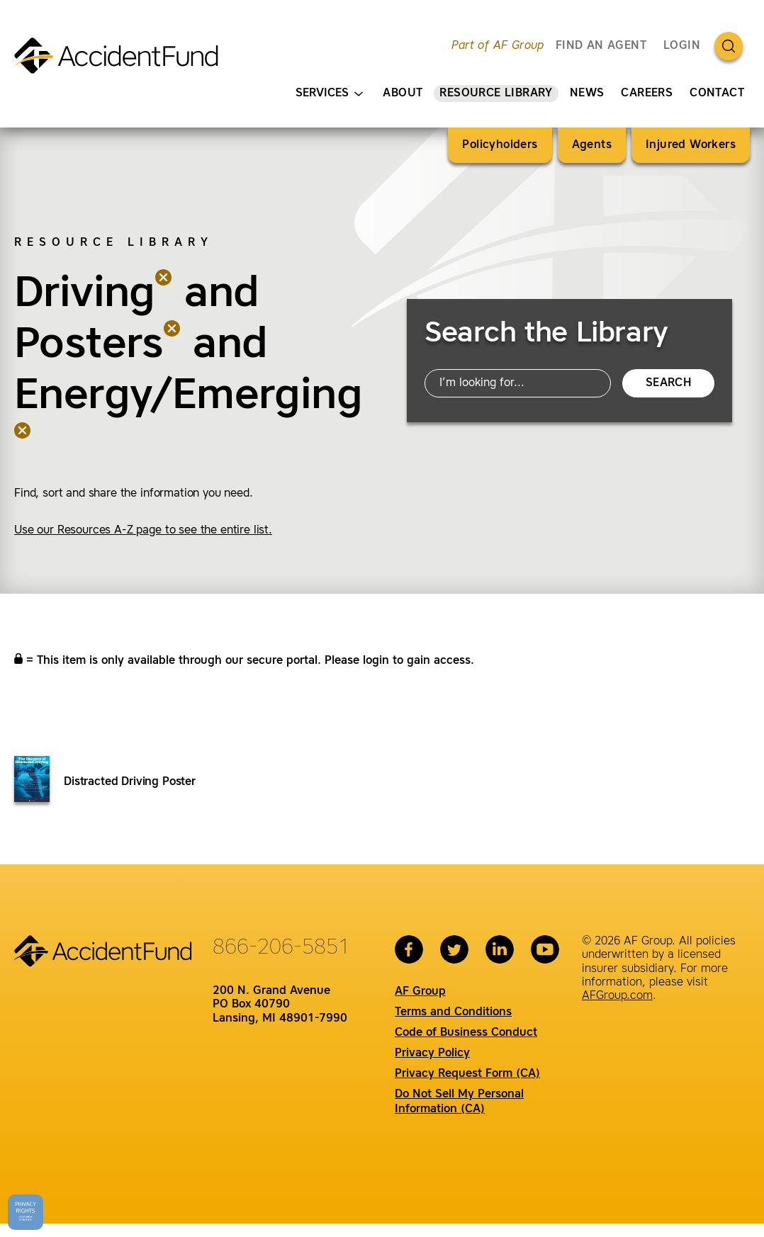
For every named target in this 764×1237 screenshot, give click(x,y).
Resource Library (495, 93)
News (587, 93)
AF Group (420, 992)
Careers (647, 93)
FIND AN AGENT (601, 46)
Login (681, 46)
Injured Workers (691, 145)
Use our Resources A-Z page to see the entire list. (143, 530)
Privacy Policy (432, 1053)
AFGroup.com (617, 996)
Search (668, 383)
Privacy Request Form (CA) (467, 1074)
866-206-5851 (281, 948)
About (402, 93)
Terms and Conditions (453, 1012)
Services (329, 94)
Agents (592, 145)
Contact (717, 93)
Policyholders (499, 145)
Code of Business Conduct (466, 1033)
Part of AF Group (497, 46)
